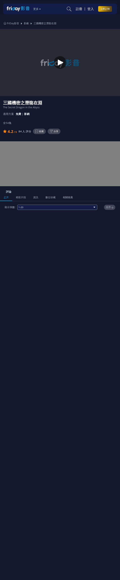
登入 (90, 9)
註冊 (79, 9)
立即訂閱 (105, 8)
